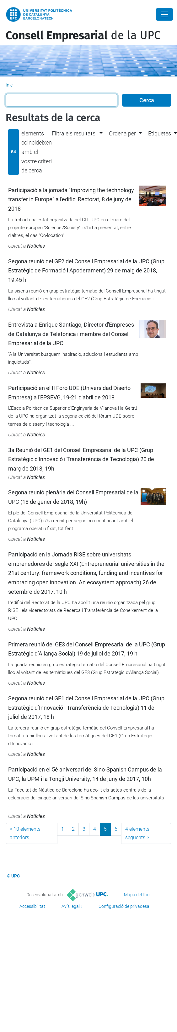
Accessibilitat (32, 906)
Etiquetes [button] (159, 133)
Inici (9, 84)
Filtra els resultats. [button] (74, 133)
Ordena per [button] (122, 133)
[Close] (164, 14)
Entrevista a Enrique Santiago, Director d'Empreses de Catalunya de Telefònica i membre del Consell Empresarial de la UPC (71, 333)
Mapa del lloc (136, 894)
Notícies (36, 246)
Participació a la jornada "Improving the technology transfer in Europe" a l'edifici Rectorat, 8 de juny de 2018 (71, 199)
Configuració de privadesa (124, 906)
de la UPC (83, 35)
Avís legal (71, 906)
